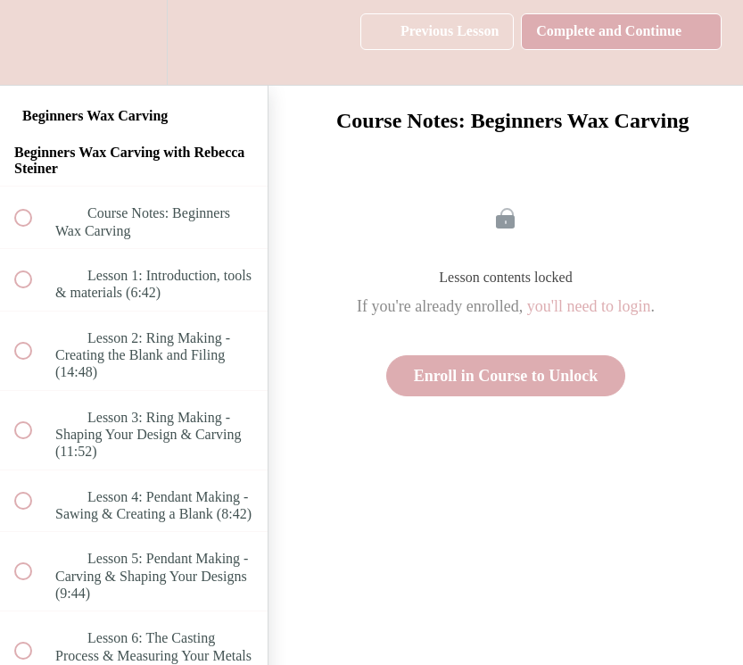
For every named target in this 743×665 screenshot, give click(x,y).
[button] (33, 42)
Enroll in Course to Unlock (506, 376)
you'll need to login (589, 306)
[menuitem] (134, 42)
